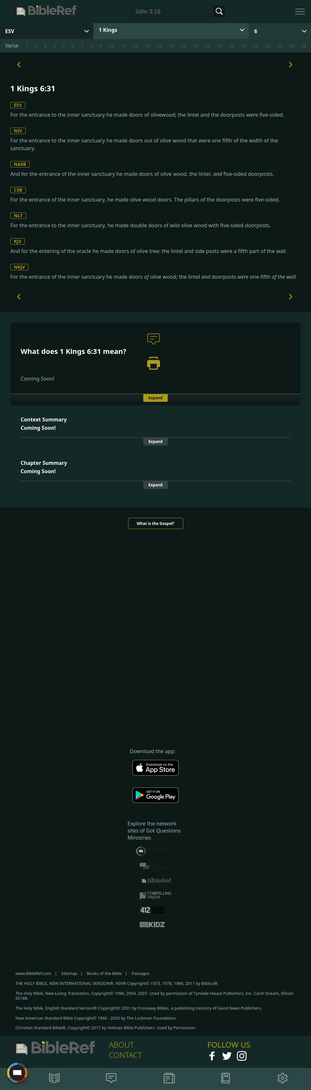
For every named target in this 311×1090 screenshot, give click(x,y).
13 (147, 45)
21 (243, 45)
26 (303, 45)
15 (171, 45)
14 (159, 45)
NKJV (19, 267)
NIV (18, 131)
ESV (18, 105)
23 (267, 45)
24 (279, 45)
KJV (17, 241)
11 (123, 45)
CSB (18, 190)
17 (195, 45)
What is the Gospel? (155, 523)
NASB (20, 164)
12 (135, 45)
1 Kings (108, 29)
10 (111, 45)
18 (207, 45)
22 (256, 45)
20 (231, 45)
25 (292, 45)
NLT (18, 215)
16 (183, 45)
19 (219, 45)
